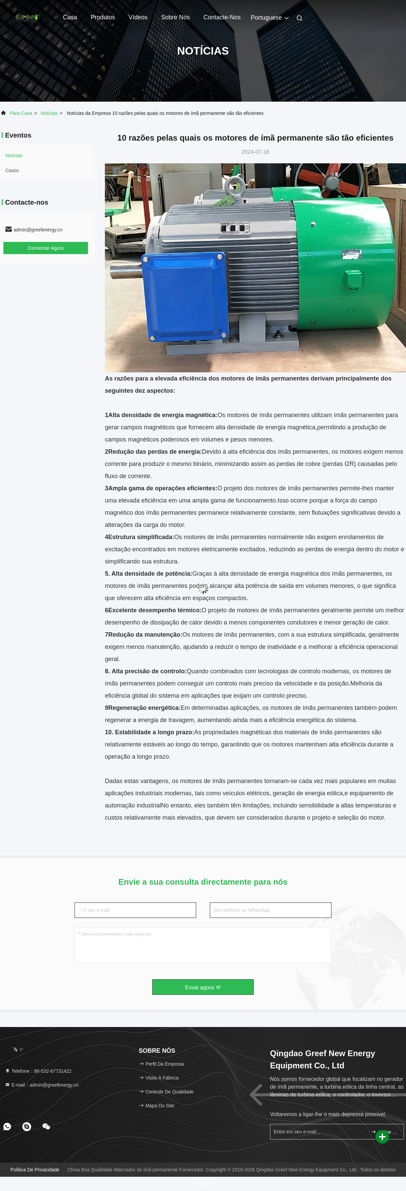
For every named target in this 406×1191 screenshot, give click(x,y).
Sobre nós (175, 17)
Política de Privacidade (35, 1169)
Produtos (103, 17)
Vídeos (138, 17)
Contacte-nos (222, 17)
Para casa (21, 113)
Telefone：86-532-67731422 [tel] (38, 1071)
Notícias (49, 113)
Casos (12, 170)
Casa (70, 17)
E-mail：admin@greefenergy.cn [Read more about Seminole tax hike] (41, 1085)
